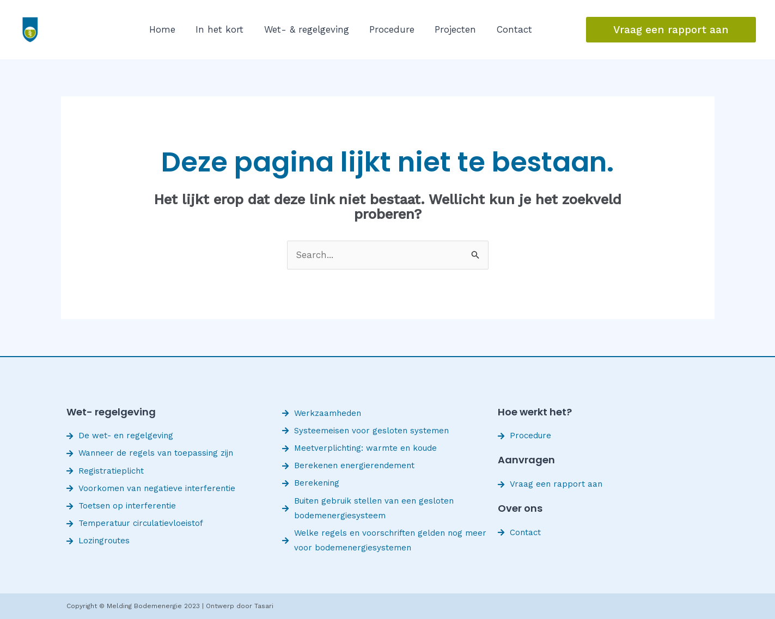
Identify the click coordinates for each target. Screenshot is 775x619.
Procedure (382, 29)
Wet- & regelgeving (299, 29)
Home (161, 29)
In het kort (216, 29)
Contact (498, 29)
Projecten (442, 29)
